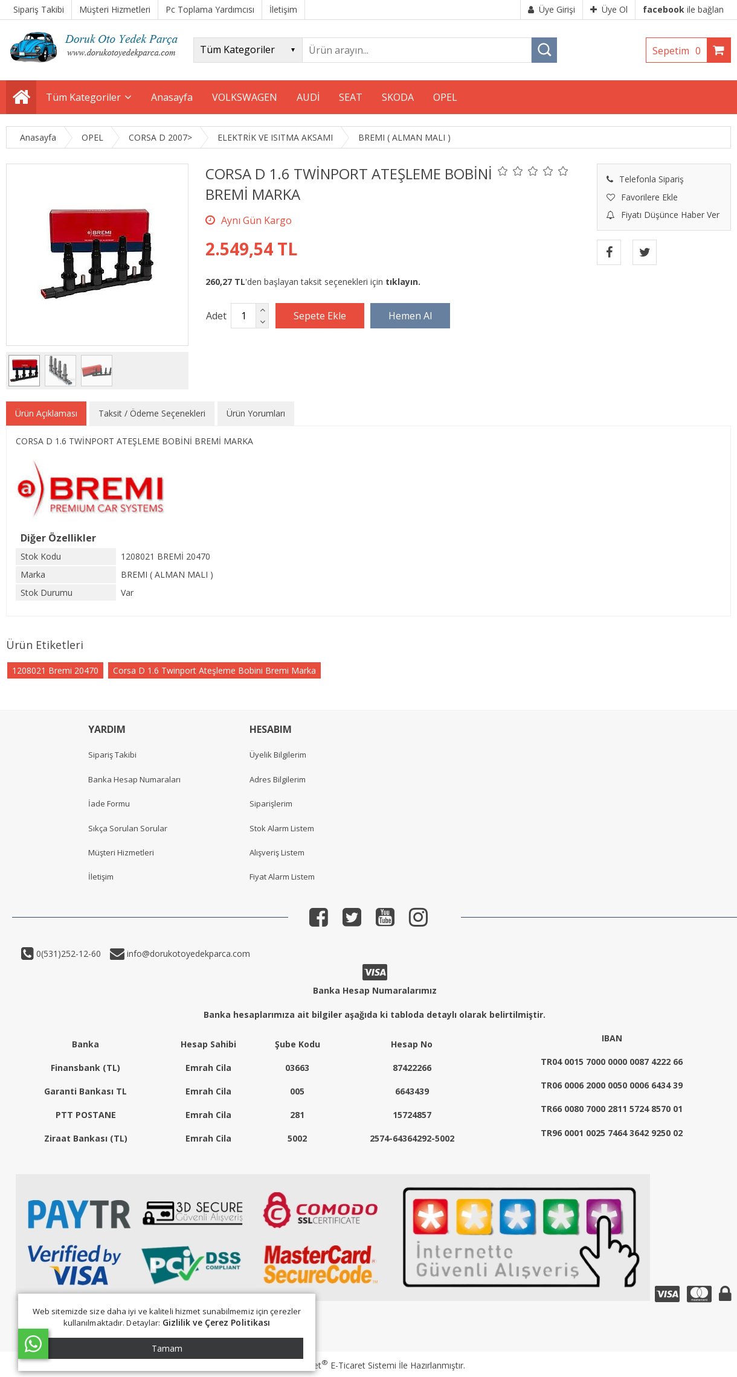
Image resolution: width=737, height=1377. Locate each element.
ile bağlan (683, 9)
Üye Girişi (551, 9)
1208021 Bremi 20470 (55, 670)
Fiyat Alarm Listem (282, 876)
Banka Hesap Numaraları (134, 779)
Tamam (167, 1348)
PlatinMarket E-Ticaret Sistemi (334, 1365)
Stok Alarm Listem (281, 828)
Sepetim (679, 50)
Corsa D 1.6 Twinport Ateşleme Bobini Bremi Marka (214, 670)
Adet (216, 315)
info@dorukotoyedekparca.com (187, 953)
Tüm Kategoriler (83, 97)
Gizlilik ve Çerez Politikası (217, 1322)
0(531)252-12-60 (67, 953)
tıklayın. (402, 281)
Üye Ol (609, 9)
